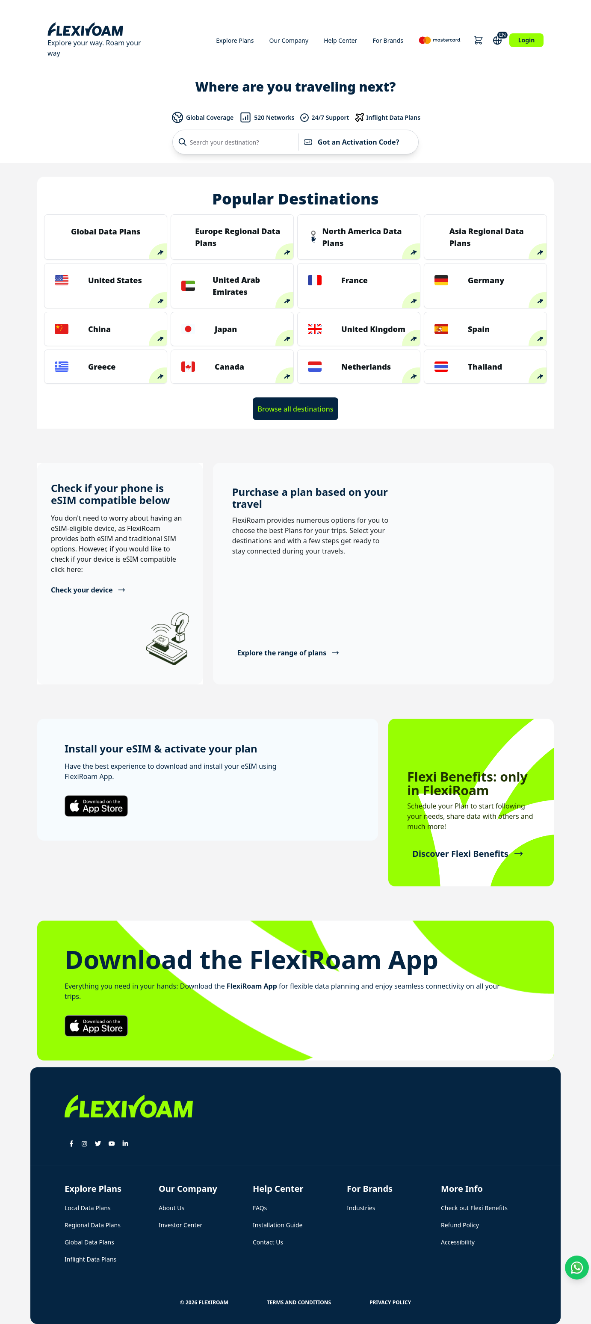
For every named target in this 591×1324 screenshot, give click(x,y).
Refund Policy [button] (460, 1225)
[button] (478, 40)
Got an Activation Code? (351, 142)
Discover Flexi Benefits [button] (467, 853)
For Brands (387, 40)
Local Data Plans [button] (88, 1208)
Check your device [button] (88, 590)
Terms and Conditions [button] (299, 1302)
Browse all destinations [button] (296, 409)
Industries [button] (361, 1208)
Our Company (288, 40)
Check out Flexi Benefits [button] (474, 1208)
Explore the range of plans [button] (288, 653)
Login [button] (526, 40)
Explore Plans (235, 40)
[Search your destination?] (237, 142)
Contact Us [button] (268, 1242)
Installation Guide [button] (277, 1225)
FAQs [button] (260, 1208)
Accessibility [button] (458, 1242)
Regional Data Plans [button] (93, 1225)
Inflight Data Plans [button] (90, 1259)
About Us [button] (171, 1208)
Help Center (340, 40)
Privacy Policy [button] (390, 1302)
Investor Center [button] (180, 1225)
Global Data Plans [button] (89, 1242)
